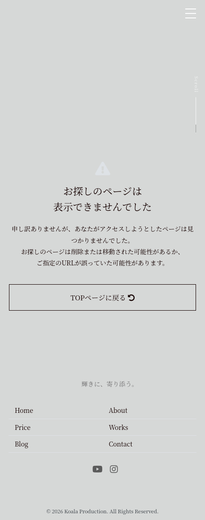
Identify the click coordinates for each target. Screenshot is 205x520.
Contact (121, 443)
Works (118, 427)
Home (24, 410)
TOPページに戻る (102, 297)
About (118, 410)
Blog (21, 443)
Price (23, 427)
